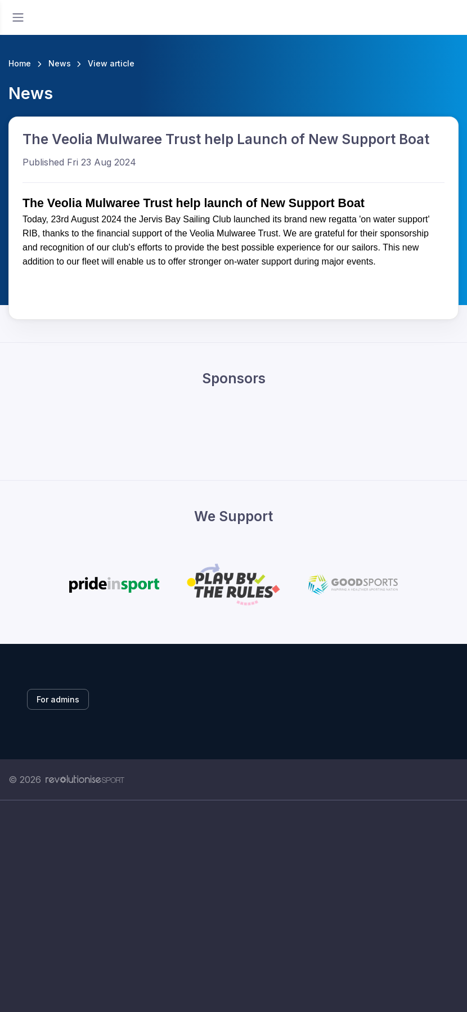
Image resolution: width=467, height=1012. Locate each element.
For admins (58, 699)
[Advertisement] (233, 906)
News (59, 63)
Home (19, 63)
